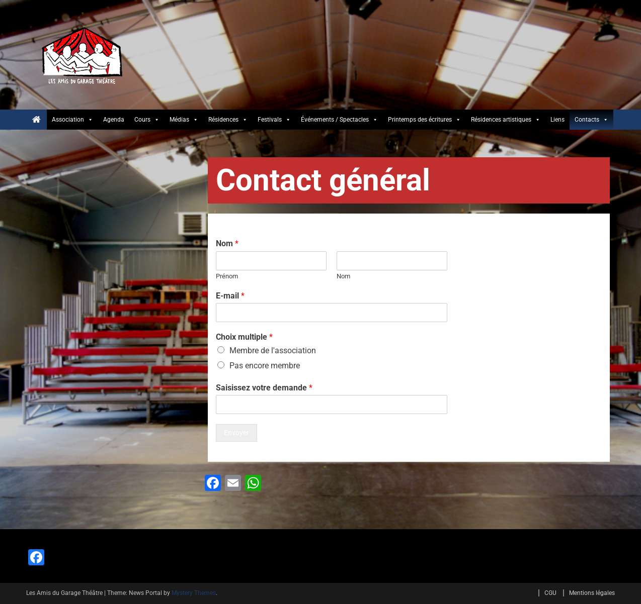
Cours (146, 120)
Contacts (591, 120)
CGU (550, 592)
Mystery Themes (194, 592)
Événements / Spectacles (339, 120)
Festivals (274, 120)
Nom (227, 243)
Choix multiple (244, 337)
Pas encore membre (264, 365)
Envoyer (236, 433)
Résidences (228, 120)
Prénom (227, 276)
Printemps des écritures (424, 120)
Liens (557, 119)
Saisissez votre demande (264, 387)
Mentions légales (592, 592)
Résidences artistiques (505, 120)
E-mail (230, 295)
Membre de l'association (272, 350)
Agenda (113, 119)
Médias (184, 120)
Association (72, 120)
